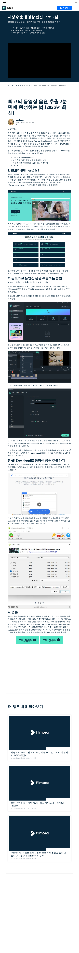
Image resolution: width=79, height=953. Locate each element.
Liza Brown (20, 120)
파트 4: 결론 (17, 165)
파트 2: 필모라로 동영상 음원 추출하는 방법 (29, 160)
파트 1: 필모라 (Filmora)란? (23, 158)
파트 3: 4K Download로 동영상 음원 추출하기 (30, 163)
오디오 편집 (16, 85)
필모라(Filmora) (27, 141)
